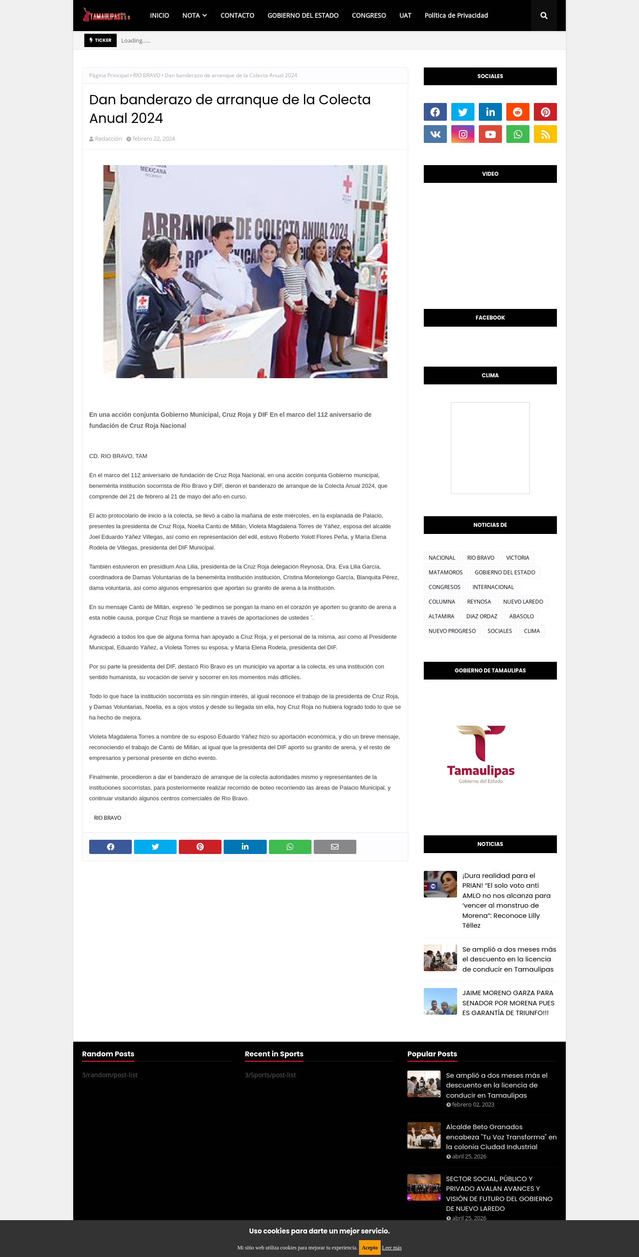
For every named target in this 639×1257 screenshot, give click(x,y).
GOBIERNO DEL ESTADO (505, 572)
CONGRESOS (445, 587)
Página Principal (109, 75)
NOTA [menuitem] (191, 15)
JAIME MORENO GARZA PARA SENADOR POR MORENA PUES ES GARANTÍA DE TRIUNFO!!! (508, 1002)
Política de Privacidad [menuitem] (456, 15)
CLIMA (532, 631)
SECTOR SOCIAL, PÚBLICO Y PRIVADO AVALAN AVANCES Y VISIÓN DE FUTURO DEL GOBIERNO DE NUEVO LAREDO (499, 1194)
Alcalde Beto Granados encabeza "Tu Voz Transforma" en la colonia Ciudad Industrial (501, 1136)
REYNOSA (479, 601)
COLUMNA (442, 601)
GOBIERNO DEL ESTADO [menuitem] (303, 15)
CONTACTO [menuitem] (237, 15)
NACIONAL (442, 557)
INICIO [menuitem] (159, 15)
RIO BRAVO (146, 75)
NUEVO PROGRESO (452, 631)
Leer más (392, 1248)
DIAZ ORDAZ (481, 616)
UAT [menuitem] (405, 15)
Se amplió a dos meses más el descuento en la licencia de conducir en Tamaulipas (509, 959)
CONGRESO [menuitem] (369, 15)
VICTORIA (517, 557)
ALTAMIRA (441, 616)
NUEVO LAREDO (523, 601)
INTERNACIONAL (493, 587)
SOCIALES (500, 631)
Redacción (108, 138)
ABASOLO (521, 616)
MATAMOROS (446, 572)
